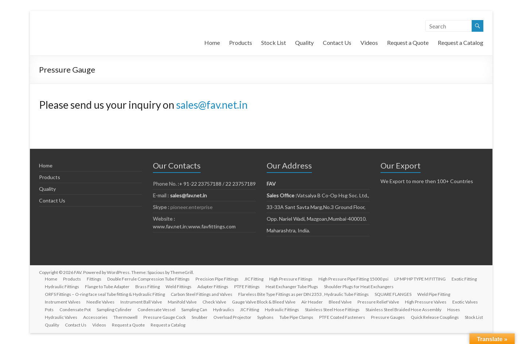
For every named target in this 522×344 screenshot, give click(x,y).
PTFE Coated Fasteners (342, 317)
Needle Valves (100, 302)
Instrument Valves (63, 302)
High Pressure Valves (425, 302)
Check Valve (214, 302)
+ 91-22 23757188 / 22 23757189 (217, 184)
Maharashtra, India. (288, 230)
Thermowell (125, 317)
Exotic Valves (465, 302)
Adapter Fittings (212, 286)
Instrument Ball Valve (141, 302)
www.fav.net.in (170, 226)
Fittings (94, 279)
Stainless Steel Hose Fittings (332, 309)
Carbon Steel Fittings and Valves (201, 294)
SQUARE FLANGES (393, 294)
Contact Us (337, 42)
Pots (49, 309)
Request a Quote (408, 42)
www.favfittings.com (212, 226)
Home (212, 42)
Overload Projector (232, 317)
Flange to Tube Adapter (107, 286)
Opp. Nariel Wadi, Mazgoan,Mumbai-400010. (317, 219)
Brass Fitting (147, 286)
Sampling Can (194, 309)
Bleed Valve (340, 302)
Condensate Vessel (156, 309)
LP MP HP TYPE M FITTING (420, 279)
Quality (304, 42)
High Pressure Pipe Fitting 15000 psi (353, 279)
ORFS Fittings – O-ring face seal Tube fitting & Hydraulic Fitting (105, 294)
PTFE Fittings (247, 286)
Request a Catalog (460, 42)
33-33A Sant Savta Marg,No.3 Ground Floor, (316, 207)
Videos (369, 42)
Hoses (453, 309)
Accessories (95, 317)
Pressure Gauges (388, 317)
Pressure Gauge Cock (164, 317)
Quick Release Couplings (435, 317)
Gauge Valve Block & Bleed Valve (263, 302)
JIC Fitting (253, 279)
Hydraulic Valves (61, 317)
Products (240, 42)
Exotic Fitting (464, 279)
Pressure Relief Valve (378, 302)
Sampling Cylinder (114, 309)
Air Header (312, 302)
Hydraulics (223, 309)
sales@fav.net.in (212, 104)
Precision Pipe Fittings (217, 279)
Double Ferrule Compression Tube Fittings (148, 279)
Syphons (265, 317)
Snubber (200, 317)
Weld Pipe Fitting (433, 294)
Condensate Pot (75, 309)
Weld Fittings (179, 286)
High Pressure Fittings (291, 279)
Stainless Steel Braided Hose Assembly (403, 309)
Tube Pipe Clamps (296, 317)
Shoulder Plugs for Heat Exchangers (359, 286)
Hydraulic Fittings (62, 286)
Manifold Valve (182, 302)
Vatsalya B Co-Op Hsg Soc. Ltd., (318, 195)
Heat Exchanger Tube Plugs (292, 286)
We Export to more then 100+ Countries (426, 181)
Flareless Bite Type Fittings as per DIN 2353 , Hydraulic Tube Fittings (303, 294)
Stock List (273, 42)
